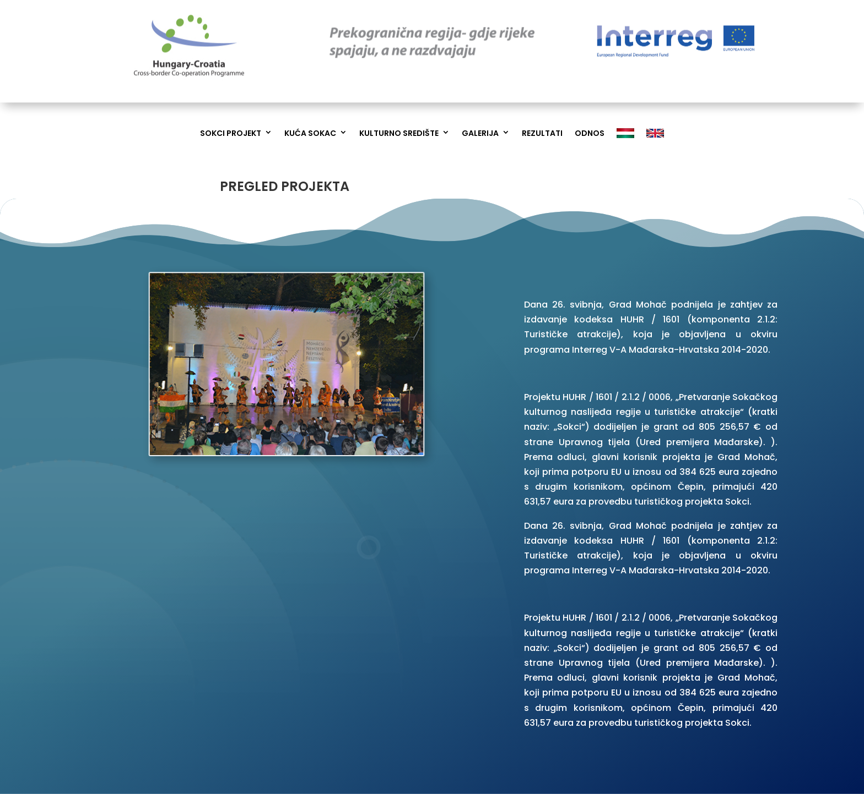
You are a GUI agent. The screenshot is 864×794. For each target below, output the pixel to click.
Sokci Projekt (230, 133)
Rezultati (542, 133)
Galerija (480, 133)
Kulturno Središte (399, 133)
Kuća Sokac (310, 133)
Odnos (589, 133)
